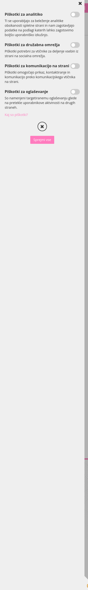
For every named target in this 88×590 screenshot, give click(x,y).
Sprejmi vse (42, 139)
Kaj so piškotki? (16, 114)
